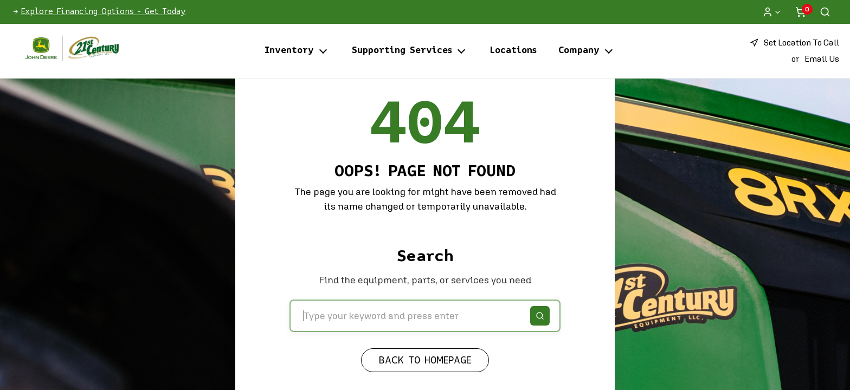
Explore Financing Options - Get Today (103, 11)
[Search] (540, 316)
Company (579, 51)
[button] (794, 42)
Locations (513, 51)
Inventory (289, 51)
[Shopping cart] (800, 11)
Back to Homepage (425, 361)
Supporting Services (402, 51)
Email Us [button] (821, 58)
